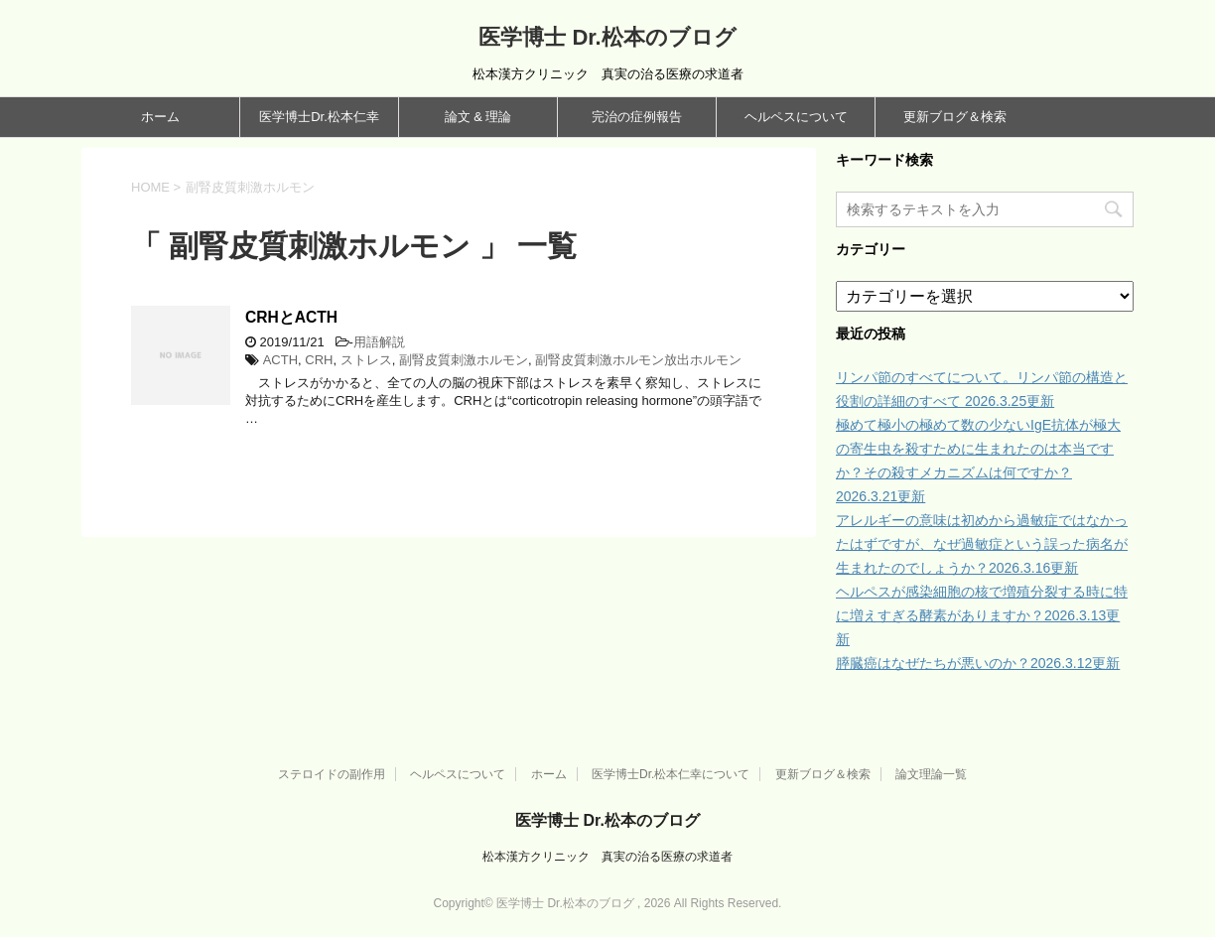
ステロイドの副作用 (331, 774)
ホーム (160, 116)
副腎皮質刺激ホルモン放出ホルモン (638, 359)
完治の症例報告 (637, 116)
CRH (319, 359)
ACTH (280, 359)
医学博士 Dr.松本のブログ (607, 37)
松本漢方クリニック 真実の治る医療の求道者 (607, 857)
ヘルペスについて (796, 116)
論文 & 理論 (478, 116)
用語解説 (379, 342)
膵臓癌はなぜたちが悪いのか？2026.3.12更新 (978, 663)
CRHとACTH (291, 317)
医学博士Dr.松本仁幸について (670, 774)
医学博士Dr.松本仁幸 (319, 116)
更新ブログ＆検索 (955, 116)
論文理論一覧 (931, 774)
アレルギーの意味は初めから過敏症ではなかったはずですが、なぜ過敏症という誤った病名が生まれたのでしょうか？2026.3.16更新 (982, 544)
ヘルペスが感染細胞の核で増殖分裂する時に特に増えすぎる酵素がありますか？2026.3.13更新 (982, 615)
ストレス (366, 359)
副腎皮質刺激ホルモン (463, 359)
